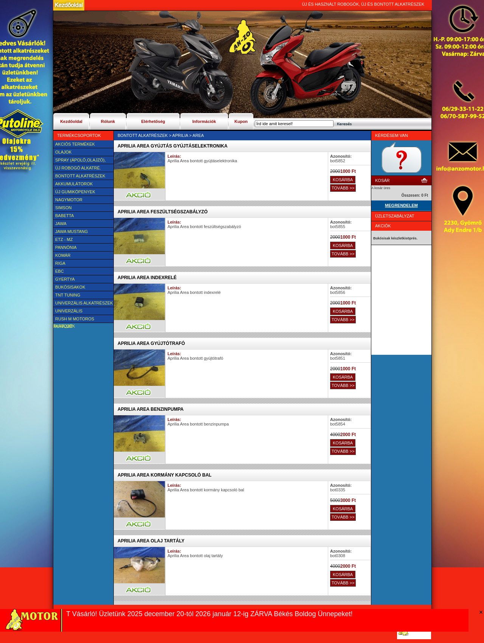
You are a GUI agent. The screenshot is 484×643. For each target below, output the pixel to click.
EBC (59, 271)
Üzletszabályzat (394, 216)
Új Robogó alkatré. (78, 168)
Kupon (241, 121)
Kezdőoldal (71, 121)
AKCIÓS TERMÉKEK (75, 144)
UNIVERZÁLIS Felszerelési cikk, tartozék (74, 312)
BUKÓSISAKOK (70, 287)
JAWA (61, 223)
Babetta (64, 215)
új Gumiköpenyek (75, 191)
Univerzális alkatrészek (84, 303)
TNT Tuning (67, 295)
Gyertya (65, 279)
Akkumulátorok (74, 184)
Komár (62, 255)
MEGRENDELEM (401, 205)
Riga (60, 263)
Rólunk (108, 121)
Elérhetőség (153, 121)
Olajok (63, 152)
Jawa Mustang (71, 231)
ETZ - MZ (64, 239)
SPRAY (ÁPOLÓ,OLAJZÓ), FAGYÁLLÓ (79, 161)
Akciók (383, 226)
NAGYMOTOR (68, 199)
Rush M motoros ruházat (73, 320)
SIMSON (63, 207)
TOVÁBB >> (343, 188)
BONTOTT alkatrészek (80, 176)
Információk (204, 121)
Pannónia (66, 247)
